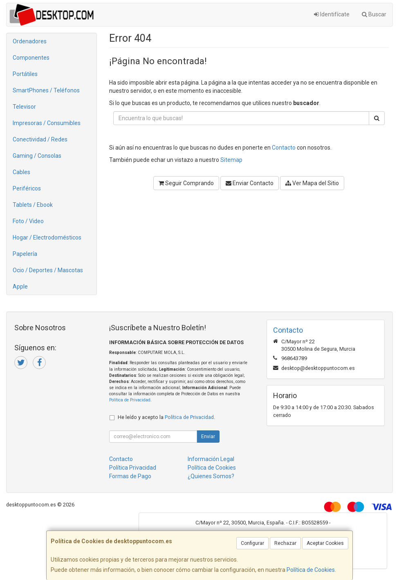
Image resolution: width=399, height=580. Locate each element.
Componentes (31, 57)
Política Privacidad (132, 467)
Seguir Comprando (186, 183)
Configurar (252, 543)
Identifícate (332, 14)
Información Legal (211, 459)
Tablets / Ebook (33, 205)
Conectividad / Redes (40, 139)
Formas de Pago (130, 476)
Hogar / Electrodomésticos (47, 237)
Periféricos (27, 188)
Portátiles (25, 74)
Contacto (284, 147)
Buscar (374, 14)
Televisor (24, 106)
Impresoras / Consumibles (47, 123)
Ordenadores (30, 41)
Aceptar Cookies (325, 543)
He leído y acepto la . (166, 417)
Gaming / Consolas (37, 155)
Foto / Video (28, 221)
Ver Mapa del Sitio (312, 183)
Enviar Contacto (249, 183)
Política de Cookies (311, 570)
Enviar (208, 436)
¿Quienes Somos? (211, 476)
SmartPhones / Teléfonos (46, 90)
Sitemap (231, 160)
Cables (21, 172)
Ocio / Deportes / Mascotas (48, 270)
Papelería (25, 254)
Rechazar (285, 543)
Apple (20, 286)
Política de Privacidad (129, 400)
